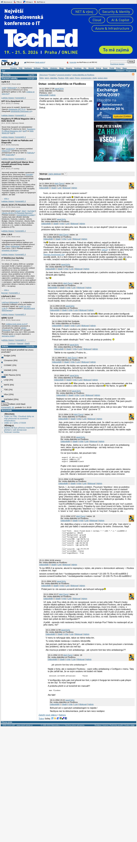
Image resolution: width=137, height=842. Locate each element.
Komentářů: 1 (14, 293)
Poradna (13, 68)
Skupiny (69, 68)
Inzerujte (73, 62)
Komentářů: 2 (20, 231)
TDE (5, 390)
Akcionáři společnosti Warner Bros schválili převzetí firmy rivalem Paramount (17, 164)
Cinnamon (7, 360)
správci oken (102, 78)
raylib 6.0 (5, 82)
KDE (67, 78)
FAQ (20, 68)
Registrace (130, 71)
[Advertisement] (70, 166)
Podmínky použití (116, 732)
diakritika (53, 78)
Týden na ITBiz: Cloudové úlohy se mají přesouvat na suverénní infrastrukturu (19, 418)
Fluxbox (61, 78)
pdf (24, 131)
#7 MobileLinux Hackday (12, 258)
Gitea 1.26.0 (6, 234)
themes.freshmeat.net (53, 254)
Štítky (41, 78)
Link (59, 188)
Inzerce (105, 732)
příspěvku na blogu (9, 250)
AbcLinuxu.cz (6, 2)
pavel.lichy (59, 89)
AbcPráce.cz (39, 2)
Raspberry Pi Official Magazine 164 (18, 130)
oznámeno (10, 149)
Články (45, 68)
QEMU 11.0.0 (7, 318)
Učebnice (53, 68)
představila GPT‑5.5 (16, 109)
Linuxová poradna (64, 75)
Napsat (20, 343)
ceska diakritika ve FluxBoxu (83, 75)
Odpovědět (44, 95)
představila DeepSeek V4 (21, 111)
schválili (29, 175)
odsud (104, 250)
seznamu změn (8, 336)
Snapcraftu (9, 155)
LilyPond (5, 302)
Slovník (91, 68)
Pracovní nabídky (10, 78)
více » (6, 198)
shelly (94, 78)
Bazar (105, 68)
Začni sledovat (54, 174)
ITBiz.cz (18, 2)
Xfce (5, 394)
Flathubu (30, 153)
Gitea (7, 246)
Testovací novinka (11, 432)
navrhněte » (31, 346)
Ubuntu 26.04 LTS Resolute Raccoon (18, 205)
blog (23, 211)
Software (37, 68)
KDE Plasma (8, 375)
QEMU (23, 328)
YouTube (30, 211)
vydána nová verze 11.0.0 (16, 324)
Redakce (98, 732)
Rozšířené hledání (117, 64)
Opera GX (6, 151)
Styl (3, 71)
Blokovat (66, 188)
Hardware (28, 68)
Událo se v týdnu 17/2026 (15, 423)
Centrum (11, 343)
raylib (4, 88)
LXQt (5, 380)
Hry (84, 68)
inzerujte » (31, 78)
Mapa (125, 68)
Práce (118, 68)
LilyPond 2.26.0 (8, 296)
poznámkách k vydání (26, 215)
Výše (62, 224)
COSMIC (7, 365)
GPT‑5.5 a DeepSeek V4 (12, 101)
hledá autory (40, 62)
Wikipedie (12, 88)
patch (72, 78)
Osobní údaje (129, 732)
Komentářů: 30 (7, 407)
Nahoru (62, 722)
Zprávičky (6, 75)
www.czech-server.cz (25, 732)
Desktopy (77, 68)
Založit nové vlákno (48, 722)
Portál (111, 68)
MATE (5, 385)
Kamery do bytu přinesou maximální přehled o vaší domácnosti (19, 429)
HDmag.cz (28, 2)
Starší (27, 343)
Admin (53, 95)
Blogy (61, 68)
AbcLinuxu (9, 414)
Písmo (77, 78)
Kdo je (98, 68)
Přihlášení (120, 71)
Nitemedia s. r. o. (57, 732)
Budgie (6, 356)
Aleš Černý (59, 183)
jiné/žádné (7, 399)
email (18, 211)
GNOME (6, 370)
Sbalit (53, 188)
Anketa (5, 346)
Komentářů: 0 (20, 98)
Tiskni (41, 725)
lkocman (4, 293)
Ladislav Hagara (7, 98)
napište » (32, 75)
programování (86, 78)
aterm (47, 78)
